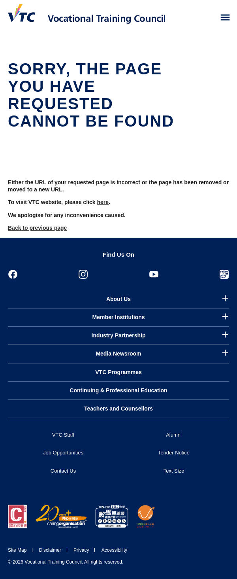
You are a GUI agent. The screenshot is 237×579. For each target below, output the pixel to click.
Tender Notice (174, 453)
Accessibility (114, 550)
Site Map (17, 550)
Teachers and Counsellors (118, 408)
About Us (118, 299)
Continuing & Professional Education (118, 390)
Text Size (174, 471)
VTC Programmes (118, 372)
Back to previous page (37, 228)
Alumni (174, 435)
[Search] (208, 18)
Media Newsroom (118, 353)
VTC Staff (63, 435)
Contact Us (63, 471)
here (103, 202)
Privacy (81, 550)
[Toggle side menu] (225, 17)
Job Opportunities (63, 453)
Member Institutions (118, 317)
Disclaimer (50, 550)
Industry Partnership (119, 335)
